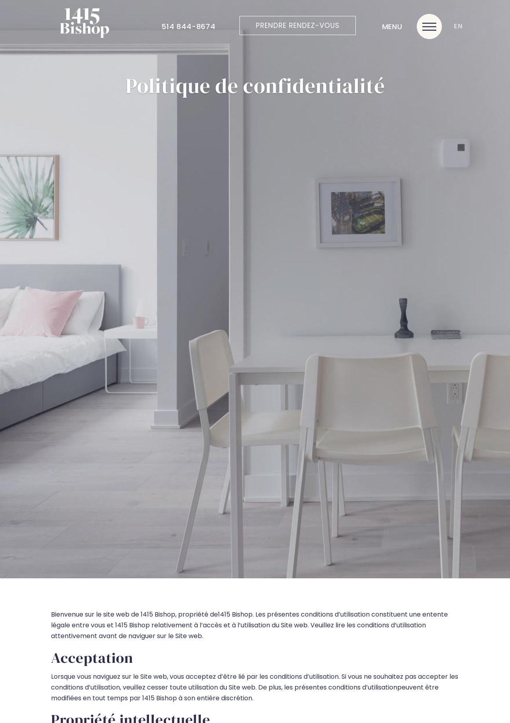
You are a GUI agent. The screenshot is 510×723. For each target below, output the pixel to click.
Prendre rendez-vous (297, 25)
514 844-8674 (188, 26)
